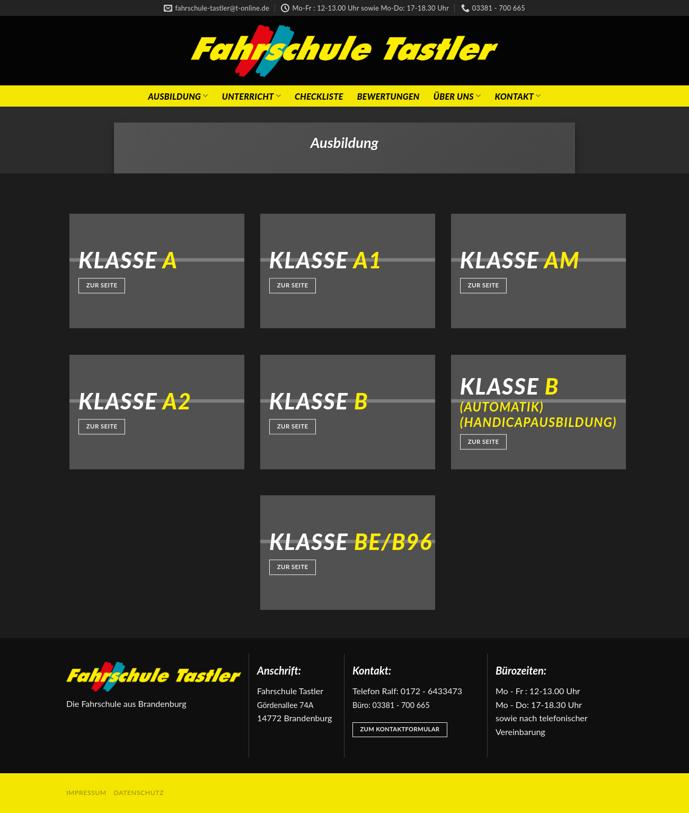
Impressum (86, 793)
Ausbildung (178, 96)
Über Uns (457, 96)
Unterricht (251, 96)
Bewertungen (388, 96)
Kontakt (517, 96)
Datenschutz (139, 793)
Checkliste (319, 96)
